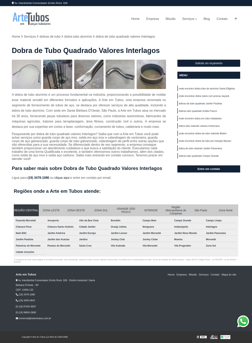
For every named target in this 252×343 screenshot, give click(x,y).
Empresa (152, 18)
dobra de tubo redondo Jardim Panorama (200, 148)
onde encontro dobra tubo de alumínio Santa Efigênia (207, 88)
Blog (207, 18)
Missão (171, 18)
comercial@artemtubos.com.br (33, 318)
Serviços (188, 18)
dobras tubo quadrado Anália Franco (198, 111)
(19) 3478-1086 (39, 177)
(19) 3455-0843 (25, 300)
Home (135, 18)
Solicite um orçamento (208, 63)
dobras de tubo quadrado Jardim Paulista (200, 103)
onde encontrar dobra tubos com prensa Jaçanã (204, 96)
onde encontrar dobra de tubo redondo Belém (203, 133)
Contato (222, 18)
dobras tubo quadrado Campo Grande (199, 156)
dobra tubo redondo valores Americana (199, 126)
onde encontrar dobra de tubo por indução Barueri (205, 141)
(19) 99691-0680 (26, 312)
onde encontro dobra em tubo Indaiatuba (200, 118)
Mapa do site (228, 274)
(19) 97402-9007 (26, 306)
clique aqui (61, 177)
